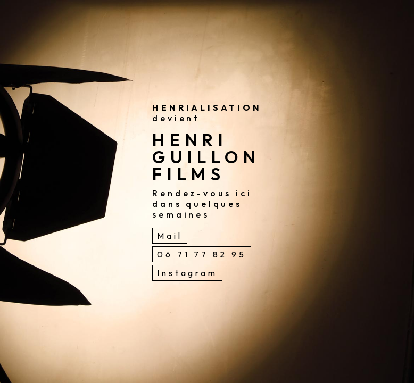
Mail (169, 235)
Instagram (187, 273)
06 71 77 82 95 (201, 254)
